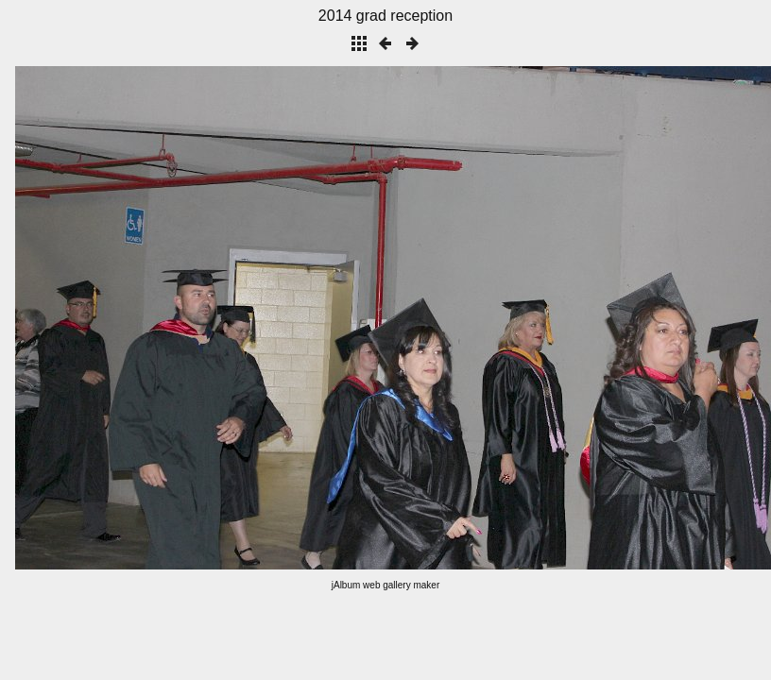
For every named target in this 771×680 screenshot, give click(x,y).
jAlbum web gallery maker (386, 585)
